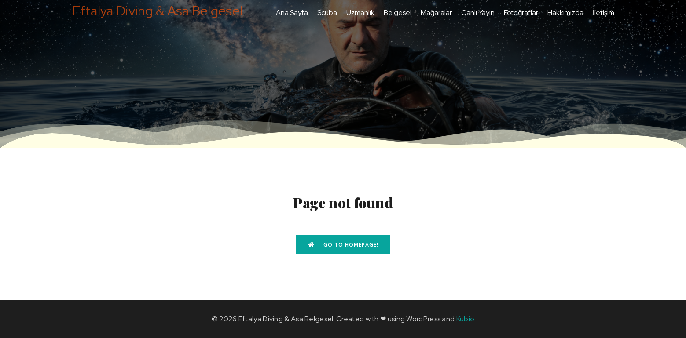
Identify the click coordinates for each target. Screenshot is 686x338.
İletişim (603, 12)
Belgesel (397, 12)
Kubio (465, 318)
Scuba (327, 12)
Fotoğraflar (521, 12)
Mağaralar (436, 12)
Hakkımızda (565, 12)
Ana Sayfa (292, 12)
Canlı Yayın (478, 12)
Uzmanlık (360, 12)
